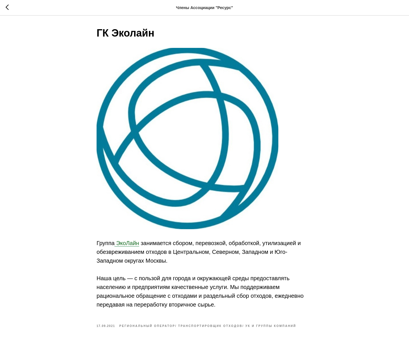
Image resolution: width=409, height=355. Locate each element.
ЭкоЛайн (126, 243)
